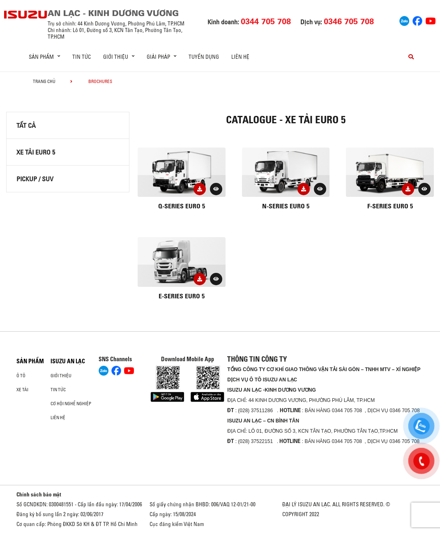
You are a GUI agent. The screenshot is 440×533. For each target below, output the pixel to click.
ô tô (20, 375)
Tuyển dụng (204, 56)
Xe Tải (22, 389)
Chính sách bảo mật (38, 494)
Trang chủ (44, 81)
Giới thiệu (61, 375)
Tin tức (81, 56)
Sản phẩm (30, 361)
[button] (216, 189)
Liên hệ (240, 56)
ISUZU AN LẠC (68, 361)
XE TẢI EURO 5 (35, 152)
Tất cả (26, 125)
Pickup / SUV (34, 178)
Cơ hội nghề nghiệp (71, 403)
